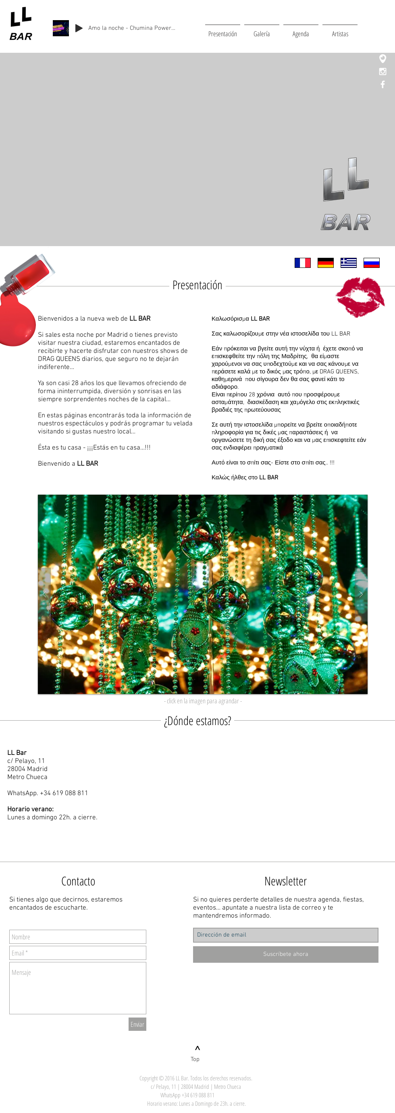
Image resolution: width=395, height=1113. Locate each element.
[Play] (79, 28)
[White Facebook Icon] (383, 84)
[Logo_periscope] (383, 59)
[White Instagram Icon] (383, 71)
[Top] (195, 1059)
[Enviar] (137, 1024)
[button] (203, 594)
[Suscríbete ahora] (285, 954)
